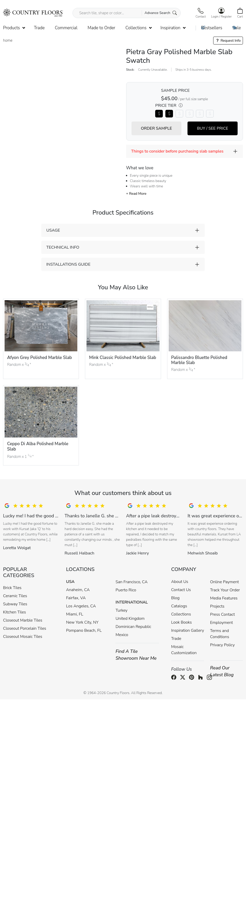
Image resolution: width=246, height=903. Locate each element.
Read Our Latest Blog (222, 671)
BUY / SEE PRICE (212, 128)
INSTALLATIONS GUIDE (68, 264)
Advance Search (160, 12)
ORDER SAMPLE (156, 128)
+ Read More (136, 193)
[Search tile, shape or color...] (126, 13)
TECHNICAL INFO (62, 247)
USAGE (53, 230)
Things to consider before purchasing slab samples (177, 151)
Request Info (228, 40)
